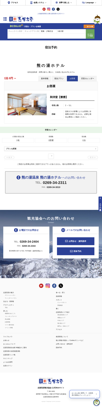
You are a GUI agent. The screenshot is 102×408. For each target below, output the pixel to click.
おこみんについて (9, 344)
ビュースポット (62, 302)
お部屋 (72, 78)
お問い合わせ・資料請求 (64, 344)
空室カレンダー (87, 78)
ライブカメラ (7, 336)
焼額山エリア (61, 317)
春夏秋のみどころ (10, 313)
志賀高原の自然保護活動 (11, 351)
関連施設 (60, 305)
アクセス (14, 2)
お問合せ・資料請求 (77, 241)
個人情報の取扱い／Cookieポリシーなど (70, 340)
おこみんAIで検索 (90, 35)
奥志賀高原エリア (63, 315)
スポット (59, 300)
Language (90, 2)
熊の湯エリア (61, 323)
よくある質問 (7, 362)
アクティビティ (8, 305)
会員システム (39, 2)
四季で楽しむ (64, 2)
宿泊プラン (59, 78)
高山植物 (7, 319)
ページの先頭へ (100, 206)
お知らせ (6, 340)
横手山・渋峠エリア (63, 326)
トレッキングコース (11, 316)
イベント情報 (9, 327)
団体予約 (77, 251)
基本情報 (44, 78)
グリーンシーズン (10, 295)
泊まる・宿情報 (8, 301)
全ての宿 (90, 26)
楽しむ (5, 311)
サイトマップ (7, 358)
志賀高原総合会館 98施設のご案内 (15, 347)
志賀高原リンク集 (9, 355)
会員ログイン (7, 366)
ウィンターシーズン (11, 298)
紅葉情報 (7, 322)
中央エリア (61, 320)
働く (57, 308)
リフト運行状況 (9, 325)
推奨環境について (62, 336)
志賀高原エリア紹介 (63, 312)
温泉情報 (59, 296)
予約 (6, 307)
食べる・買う (60, 292)
